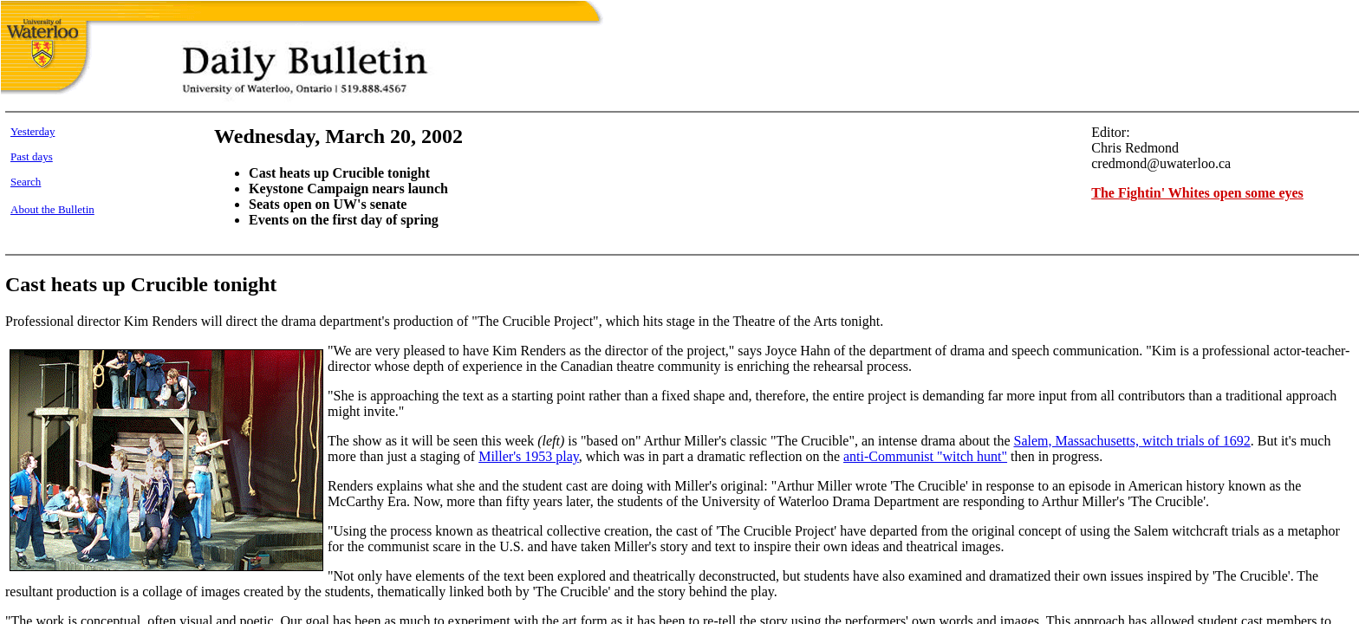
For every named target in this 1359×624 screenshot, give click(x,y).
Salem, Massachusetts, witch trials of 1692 (1131, 440)
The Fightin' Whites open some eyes (1197, 192)
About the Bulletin (52, 209)
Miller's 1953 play (528, 456)
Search (25, 181)
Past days (31, 156)
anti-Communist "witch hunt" (925, 456)
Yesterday (32, 131)
